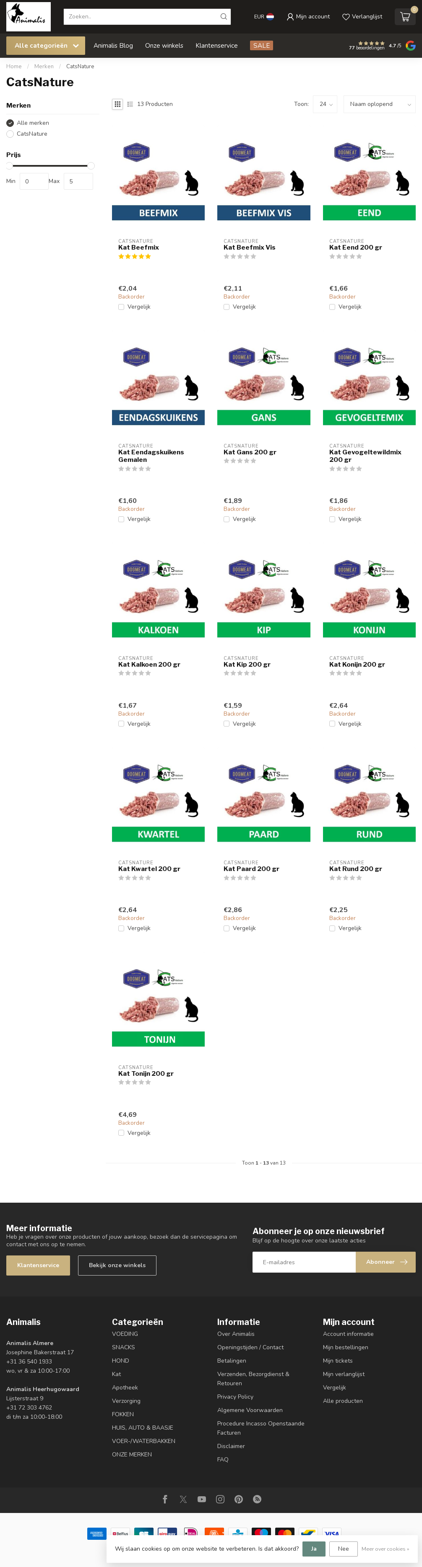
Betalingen (231, 1361)
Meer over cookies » (385, 1548)
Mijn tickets (338, 1361)
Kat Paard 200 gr (251, 869)
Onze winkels (164, 45)
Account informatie (348, 1334)
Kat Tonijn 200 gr (146, 1073)
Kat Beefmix (138, 247)
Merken (44, 66)
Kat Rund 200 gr (355, 869)
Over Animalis (236, 1334)
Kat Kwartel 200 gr (149, 869)
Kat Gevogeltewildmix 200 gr (365, 456)
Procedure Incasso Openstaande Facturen (261, 1428)
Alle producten (343, 1401)
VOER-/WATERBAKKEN (143, 1441)
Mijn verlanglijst (344, 1374)
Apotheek (125, 1388)
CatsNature (80, 66)
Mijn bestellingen (345, 1347)
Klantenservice (216, 45)
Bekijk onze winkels (117, 1265)
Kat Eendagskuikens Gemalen (151, 456)
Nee (343, 1549)
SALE (261, 45)
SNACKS (123, 1347)
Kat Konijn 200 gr (357, 664)
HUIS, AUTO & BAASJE (142, 1428)
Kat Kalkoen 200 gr (149, 664)
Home (14, 66)
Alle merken (33, 123)
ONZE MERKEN (132, 1455)
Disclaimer (231, 1446)
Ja (314, 1549)
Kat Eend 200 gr (355, 247)
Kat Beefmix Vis (250, 247)
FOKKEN (123, 1414)
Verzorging (126, 1401)
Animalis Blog (113, 45)
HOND (120, 1361)
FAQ (223, 1460)
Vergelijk (139, 307)
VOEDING (125, 1334)
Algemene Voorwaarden (250, 1410)
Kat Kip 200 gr (247, 664)
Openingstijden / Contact (250, 1347)
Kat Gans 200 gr (250, 452)
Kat (116, 1374)
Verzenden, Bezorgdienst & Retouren (253, 1378)
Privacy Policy (235, 1397)
